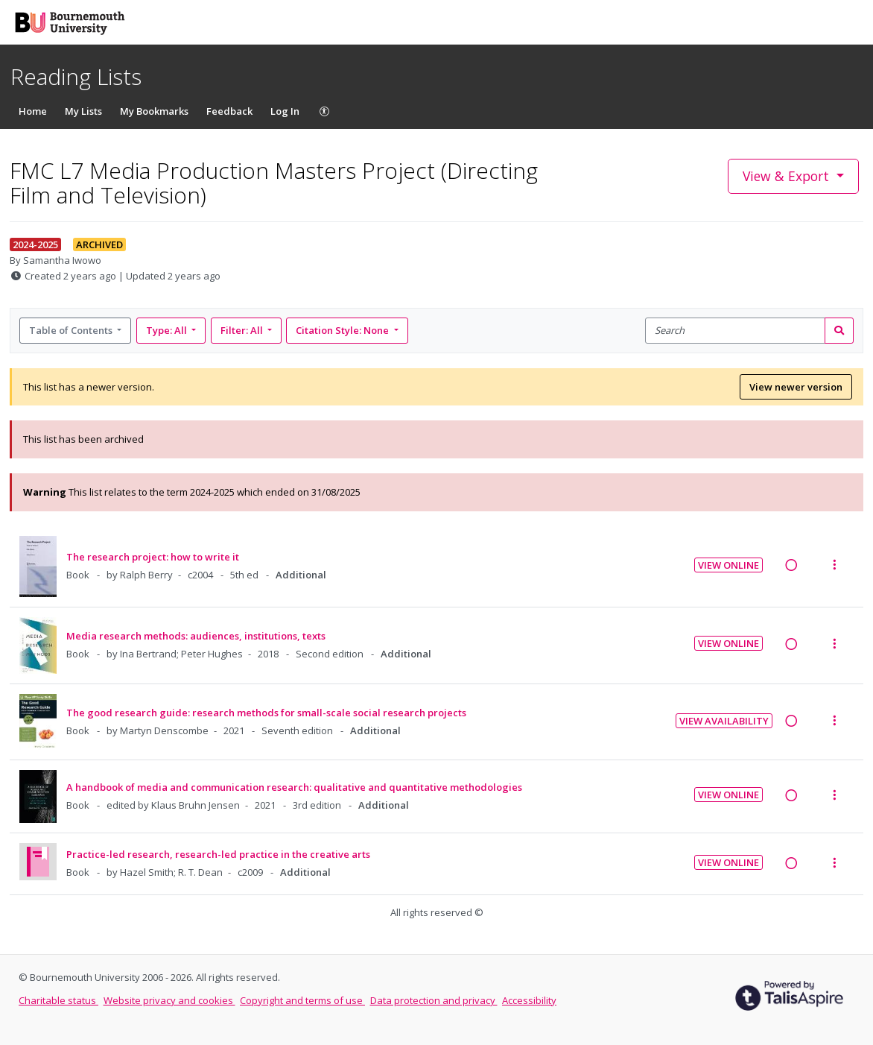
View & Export (788, 176)
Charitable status (58, 1000)
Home (33, 111)
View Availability (724, 720)
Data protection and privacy (434, 1000)
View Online (728, 565)
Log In (284, 111)
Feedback (229, 111)
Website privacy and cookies (169, 1000)
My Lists (83, 111)
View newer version (795, 387)
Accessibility (529, 1000)
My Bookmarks (154, 111)
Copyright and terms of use (302, 1000)
